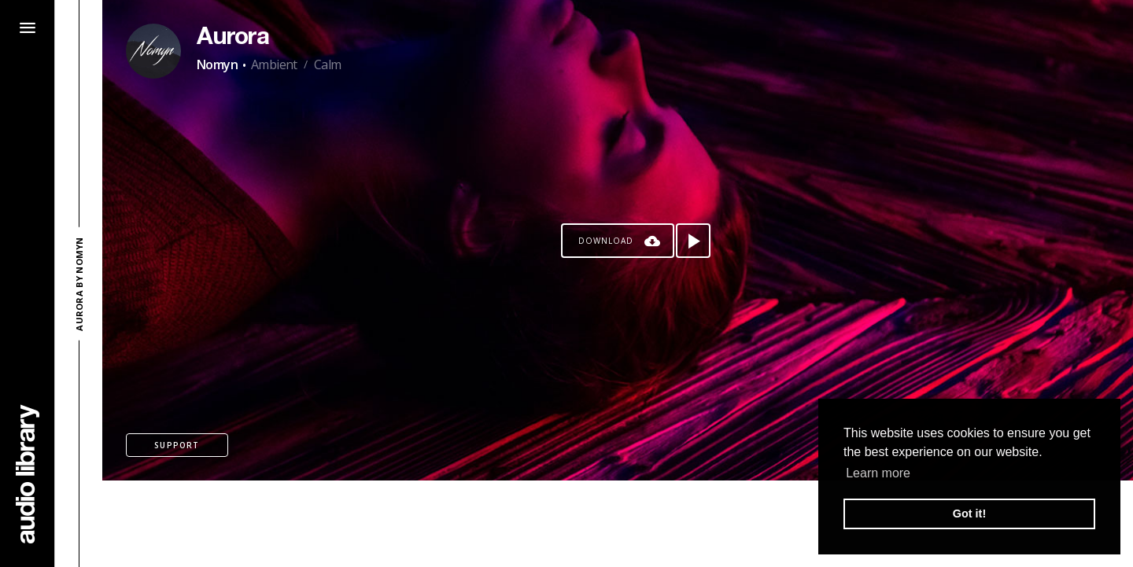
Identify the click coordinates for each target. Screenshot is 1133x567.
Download (605, 240)
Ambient (274, 64)
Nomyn (217, 64)
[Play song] (693, 240)
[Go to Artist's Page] (153, 51)
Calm (327, 64)
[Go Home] (27, 473)
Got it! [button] (969, 513)
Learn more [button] (878, 473)
